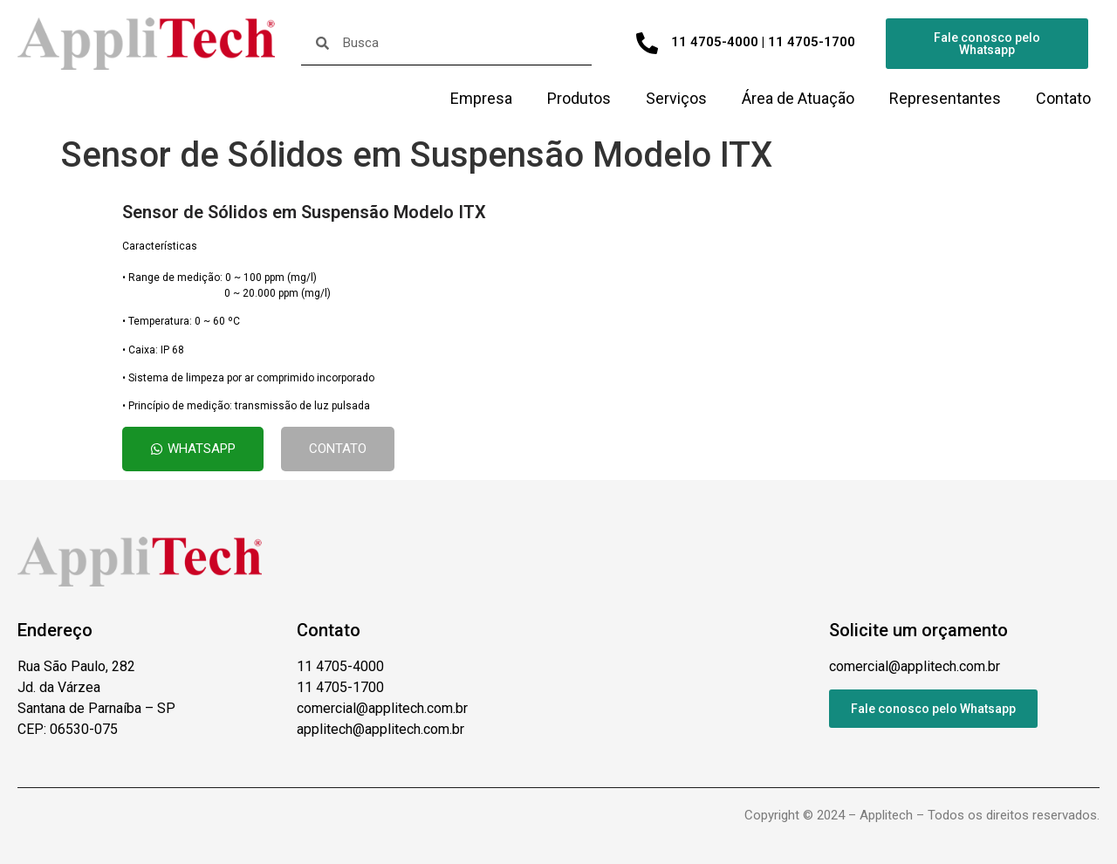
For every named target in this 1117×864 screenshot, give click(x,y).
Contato (1063, 98)
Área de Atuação (798, 98)
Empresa (481, 98)
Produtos (579, 98)
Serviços (676, 98)
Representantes (945, 98)
